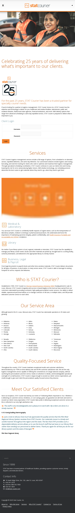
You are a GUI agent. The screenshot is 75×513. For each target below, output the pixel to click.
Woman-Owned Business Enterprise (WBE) (41, 286)
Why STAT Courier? (35, 504)
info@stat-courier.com (13, 489)
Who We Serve (14, 504)
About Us (5, 504)
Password (17, 136)
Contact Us (47, 504)
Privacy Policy (7, 506)
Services (24, 504)
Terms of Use (57, 504)
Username (17, 129)
